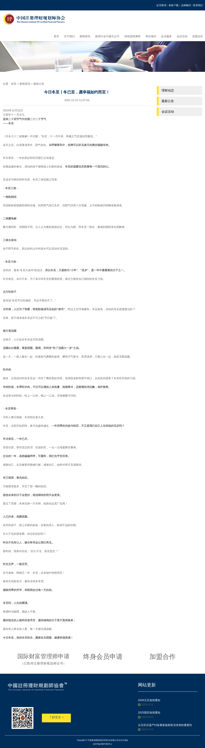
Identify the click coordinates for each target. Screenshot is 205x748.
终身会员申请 (103, 656)
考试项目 (150, 36)
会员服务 (166, 36)
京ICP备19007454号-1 (102, 744)
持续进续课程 (132, 36)
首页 (56, 36)
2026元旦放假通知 (149, 700)
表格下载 (174, 5)
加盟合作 (197, 36)
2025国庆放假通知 (149, 712)
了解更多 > (56, 717)
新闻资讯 (85, 36)
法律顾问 (186, 5)
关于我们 (69, 36)
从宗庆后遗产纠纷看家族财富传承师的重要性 (165, 725)
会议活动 (182, 36)
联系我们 (198, 5)
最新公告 (38, 83)
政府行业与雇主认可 (107, 36)
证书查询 (161, 5)
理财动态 (168, 90)
